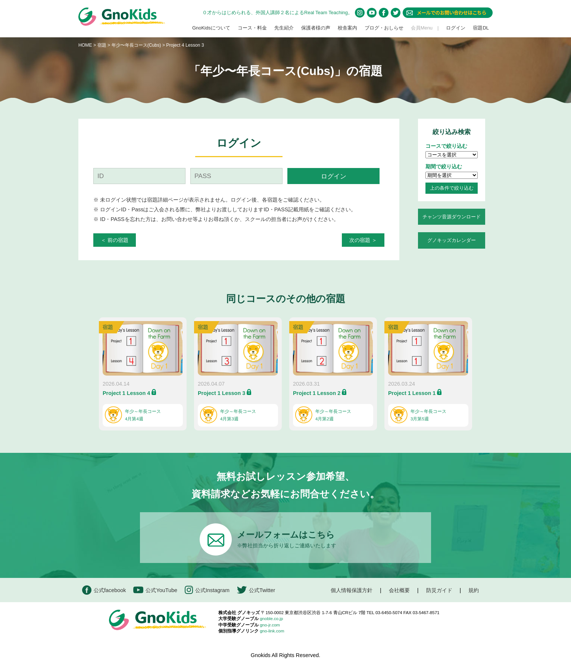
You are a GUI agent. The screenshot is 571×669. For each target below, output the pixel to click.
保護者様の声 (315, 28)
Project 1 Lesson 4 (126, 393)
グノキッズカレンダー (451, 240)
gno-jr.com (270, 625)
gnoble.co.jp (271, 618)
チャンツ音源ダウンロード (451, 217)
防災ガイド (439, 590)
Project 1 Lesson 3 (221, 393)
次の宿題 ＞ (363, 240)
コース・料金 (252, 28)
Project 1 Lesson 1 (412, 393)
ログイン (455, 28)
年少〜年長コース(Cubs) (137, 45)
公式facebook (104, 590)
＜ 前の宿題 (114, 240)
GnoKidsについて (211, 28)
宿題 (101, 45)
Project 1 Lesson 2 (316, 393)
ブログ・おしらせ (384, 28)
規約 (473, 590)
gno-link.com (272, 631)
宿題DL (481, 28)
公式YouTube (155, 590)
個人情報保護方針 (351, 590)
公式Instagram (207, 590)
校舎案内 (347, 28)
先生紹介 (284, 28)
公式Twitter (256, 590)
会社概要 (399, 590)
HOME (85, 45)
